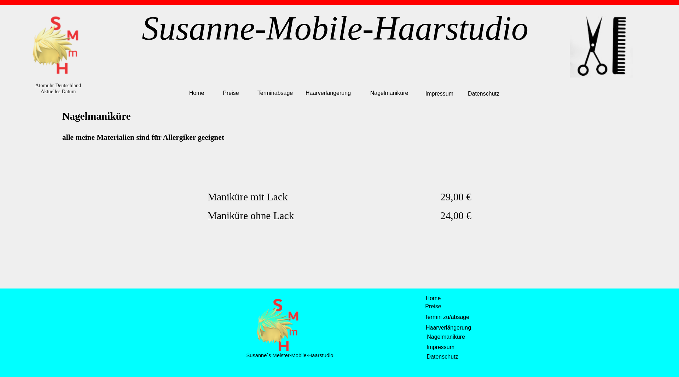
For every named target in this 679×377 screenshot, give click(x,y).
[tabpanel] (339, 129)
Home (196, 93)
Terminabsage (275, 93)
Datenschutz (483, 94)
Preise (231, 93)
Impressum (439, 94)
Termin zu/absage (447, 317)
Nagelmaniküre (389, 93)
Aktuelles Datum (58, 91)
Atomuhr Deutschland (58, 85)
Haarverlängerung (328, 93)
